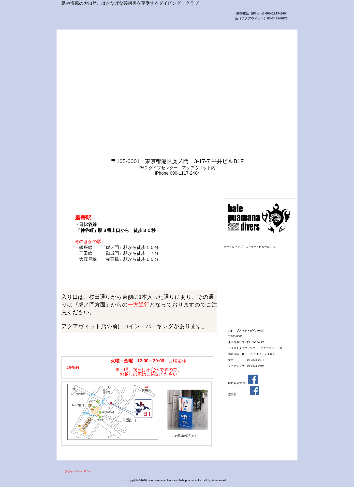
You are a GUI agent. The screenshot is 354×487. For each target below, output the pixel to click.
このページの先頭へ (206, 451)
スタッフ (258, 312)
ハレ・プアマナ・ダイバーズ (110, 17)
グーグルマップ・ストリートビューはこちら (251, 246)
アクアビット (258, 284)
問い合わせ (275, 185)
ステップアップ (258, 271)
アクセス (258, 257)
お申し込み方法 (258, 298)
